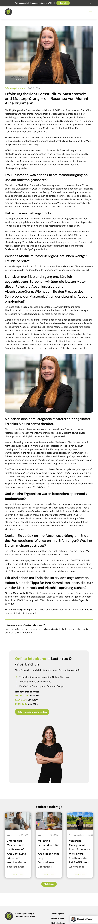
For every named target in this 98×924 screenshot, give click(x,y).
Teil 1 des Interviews (25, 135)
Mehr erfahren (63, 3)
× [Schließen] (90, 3)
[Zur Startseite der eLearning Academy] (8, 9)
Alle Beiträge (49, 882)
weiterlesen (18, 872)
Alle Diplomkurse (58, 921)
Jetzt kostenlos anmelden (32, 709)
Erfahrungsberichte (15, 86)
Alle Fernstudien (57, 916)
